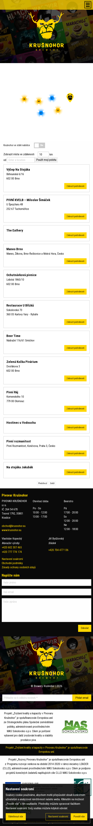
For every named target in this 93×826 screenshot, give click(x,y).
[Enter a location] (21, 160)
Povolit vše (79, 816)
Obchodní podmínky (12, 563)
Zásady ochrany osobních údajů (19, 567)
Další (52, 483)
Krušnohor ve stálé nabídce (16, 145)
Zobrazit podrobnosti (75, 186)
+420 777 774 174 (12, 552)
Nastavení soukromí (12, 559)
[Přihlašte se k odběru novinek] (37, 697)
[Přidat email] (81, 697)
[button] (70, 98)
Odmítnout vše (15, 816)
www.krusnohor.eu (11, 530)
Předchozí (42, 483)
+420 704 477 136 (58, 550)
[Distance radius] (43, 154)
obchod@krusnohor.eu (13, 526)
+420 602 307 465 (12, 547)
